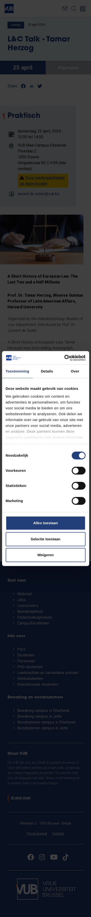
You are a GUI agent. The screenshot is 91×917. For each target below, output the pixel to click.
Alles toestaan (45, 523)
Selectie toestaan (45, 539)
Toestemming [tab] (17, 371)
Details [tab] (47, 371)
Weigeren (45, 555)
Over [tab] (75, 371)
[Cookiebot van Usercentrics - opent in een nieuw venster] (64, 358)
